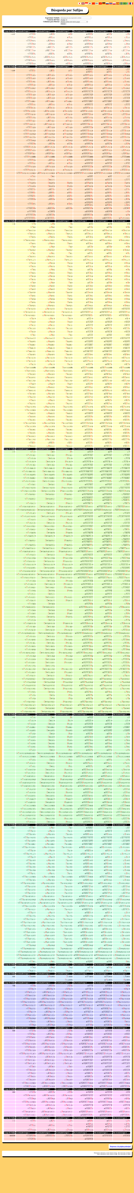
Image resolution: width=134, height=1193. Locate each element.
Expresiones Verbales (52, 18)
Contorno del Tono (53, 20)
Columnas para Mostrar (51, 21)
